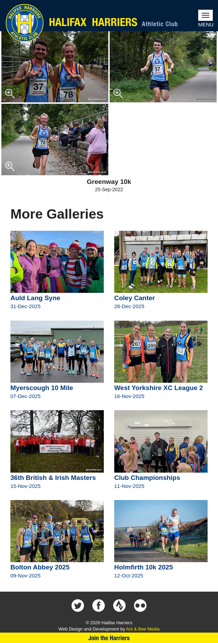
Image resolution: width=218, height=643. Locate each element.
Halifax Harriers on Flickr (140, 605)
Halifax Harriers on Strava (119, 605)
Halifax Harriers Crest (24, 22)
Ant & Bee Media (143, 629)
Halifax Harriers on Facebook (99, 605)
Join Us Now (109, 638)
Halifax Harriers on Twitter (78, 605)
